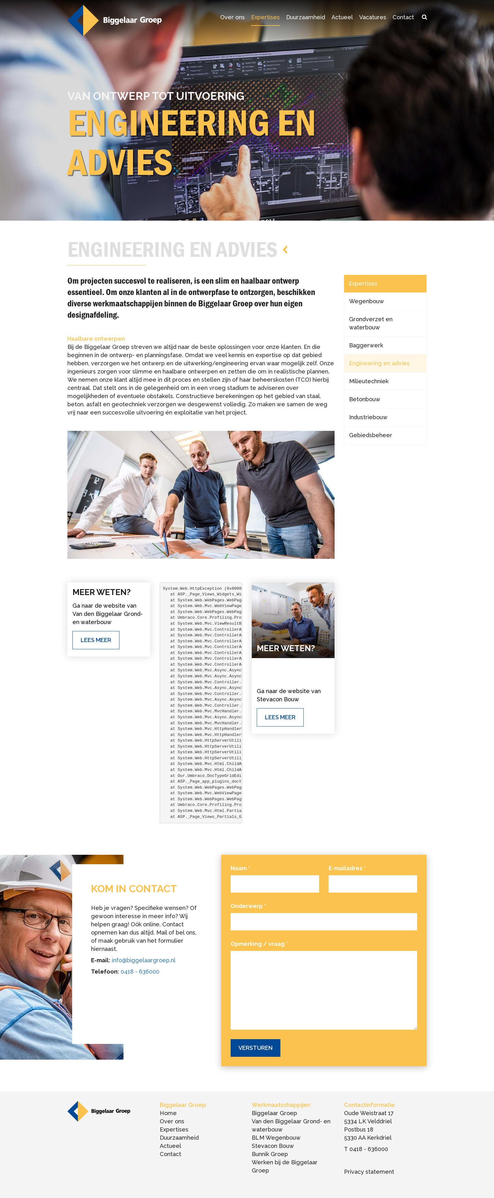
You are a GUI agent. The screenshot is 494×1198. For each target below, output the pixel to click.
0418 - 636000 (140, 971)
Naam (240, 868)
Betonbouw (364, 399)
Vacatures (372, 17)
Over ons (232, 17)
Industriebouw (368, 417)
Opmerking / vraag (259, 943)
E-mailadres (347, 868)
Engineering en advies (379, 363)
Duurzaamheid (305, 17)
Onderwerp (248, 906)
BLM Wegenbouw (276, 1137)
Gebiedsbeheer (370, 435)
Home (168, 1113)
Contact (403, 17)
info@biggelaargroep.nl (143, 960)
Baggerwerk (366, 345)
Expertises (265, 17)
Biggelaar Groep (274, 1113)
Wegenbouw (366, 301)
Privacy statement (369, 1171)
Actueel (342, 17)
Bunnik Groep (270, 1154)
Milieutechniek (368, 381)
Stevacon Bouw (273, 1146)
